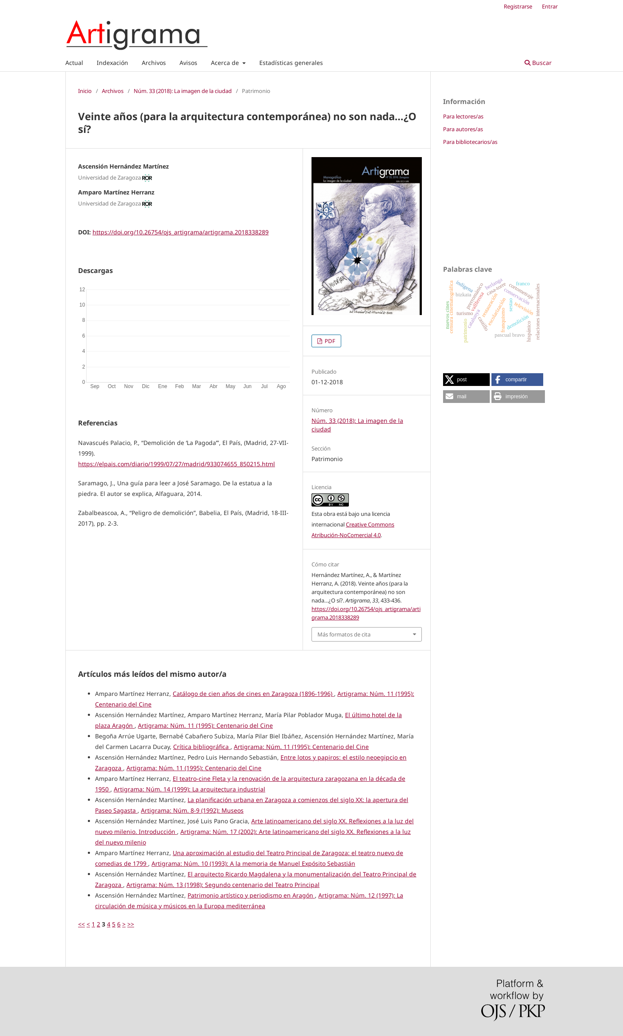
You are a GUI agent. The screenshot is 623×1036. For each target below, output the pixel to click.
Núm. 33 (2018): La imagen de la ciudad (183, 91)
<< (81, 924)
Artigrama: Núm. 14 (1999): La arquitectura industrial (189, 789)
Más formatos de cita (343, 634)
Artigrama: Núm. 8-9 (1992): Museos (192, 810)
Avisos (188, 63)
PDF (329, 341)
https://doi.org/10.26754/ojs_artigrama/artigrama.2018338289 (181, 232)
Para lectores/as (463, 116)
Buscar (538, 63)
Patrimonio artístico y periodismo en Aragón (251, 895)
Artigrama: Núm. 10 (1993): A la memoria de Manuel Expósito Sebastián (253, 863)
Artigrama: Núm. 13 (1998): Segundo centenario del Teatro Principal (223, 885)
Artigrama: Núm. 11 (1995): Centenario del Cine (205, 725)
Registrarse (518, 6)
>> (130, 924)
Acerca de (226, 63)
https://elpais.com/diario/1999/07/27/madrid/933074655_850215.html (176, 464)
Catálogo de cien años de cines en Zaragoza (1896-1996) (253, 694)
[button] (466, 379)
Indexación (112, 63)
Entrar (550, 6)
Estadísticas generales (291, 63)
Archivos (154, 63)
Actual (74, 63)
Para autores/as (463, 129)
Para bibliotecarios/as (470, 142)
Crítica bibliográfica (201, 747)
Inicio (85, 91)
